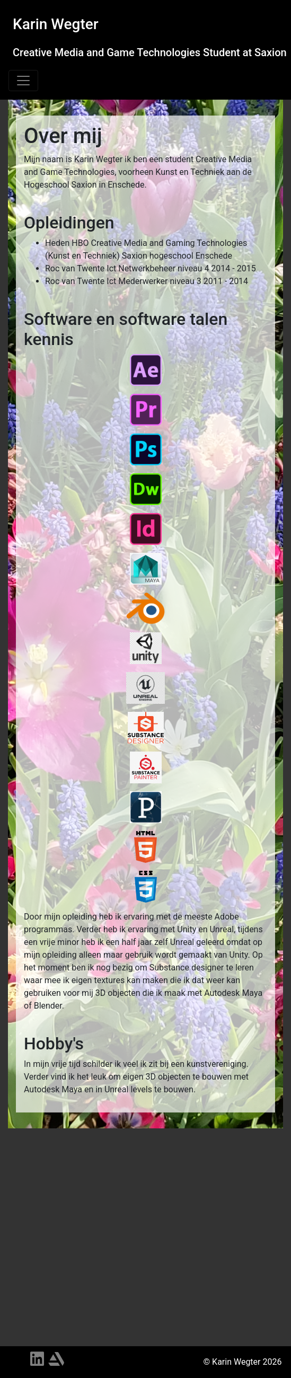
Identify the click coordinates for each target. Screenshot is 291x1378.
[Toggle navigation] (23, 80)
